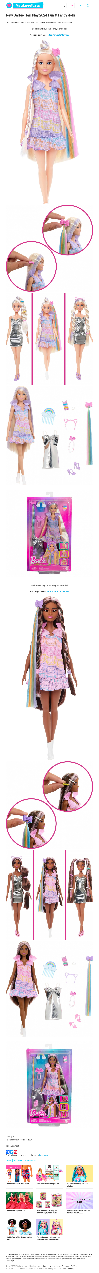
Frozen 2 (82, 1254)
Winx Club (82, 1258)
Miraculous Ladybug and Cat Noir (72, 1256)
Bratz (32, 1254)
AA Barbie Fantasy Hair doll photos (77, 1185)
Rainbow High (71, 1258)
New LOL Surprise (47, 1258)
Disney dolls (41, 1254)
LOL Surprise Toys (32, 1256)
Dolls (69, 1254)
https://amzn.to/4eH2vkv (58, 591)
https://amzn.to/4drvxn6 (58, 35)
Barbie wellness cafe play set (48, 1184)
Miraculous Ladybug (56, 1256)
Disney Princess (50, 1254)
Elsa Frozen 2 (75, 1254)
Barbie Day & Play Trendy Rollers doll (19, 1238)
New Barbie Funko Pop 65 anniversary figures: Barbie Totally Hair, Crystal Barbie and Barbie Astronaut (48, 1211)
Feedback (47, 1266)
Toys (77, 1258)
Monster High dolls (11, 1258)
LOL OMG (16, 1256)
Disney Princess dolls (61, 1254)
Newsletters (56, 1266)
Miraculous (46, 1256)
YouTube (74, 1266)
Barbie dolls (18, 1160)
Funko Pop (88, 1254)
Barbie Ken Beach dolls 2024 (18, 1184)
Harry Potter (9, 1256)
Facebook (80, 5)
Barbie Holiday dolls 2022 (16, 1210)
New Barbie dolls (30, 1160)
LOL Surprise (22, 1256)
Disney (36, 1254)
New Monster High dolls (60, 1258)
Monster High (87, 1256)
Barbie (9, 1160)
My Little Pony (21, 1258)
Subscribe (72, 5)
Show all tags (10, 1261)
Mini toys (40, 1256)
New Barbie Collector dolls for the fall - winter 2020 (78, 1211)
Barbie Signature (25, 1254)
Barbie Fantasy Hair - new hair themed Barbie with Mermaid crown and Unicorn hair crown (48, 1238)
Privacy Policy (68, 1268)
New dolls (39, 1258)
